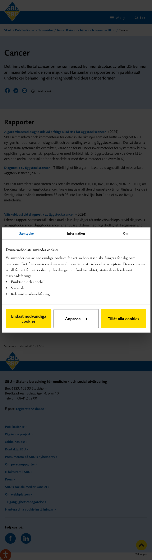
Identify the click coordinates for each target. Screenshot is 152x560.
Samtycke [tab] (26, 233)
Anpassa (76, 318)
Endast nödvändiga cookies (28, 318)
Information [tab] (76, 233)
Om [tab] (125, 233)
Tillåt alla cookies (123, 318)
